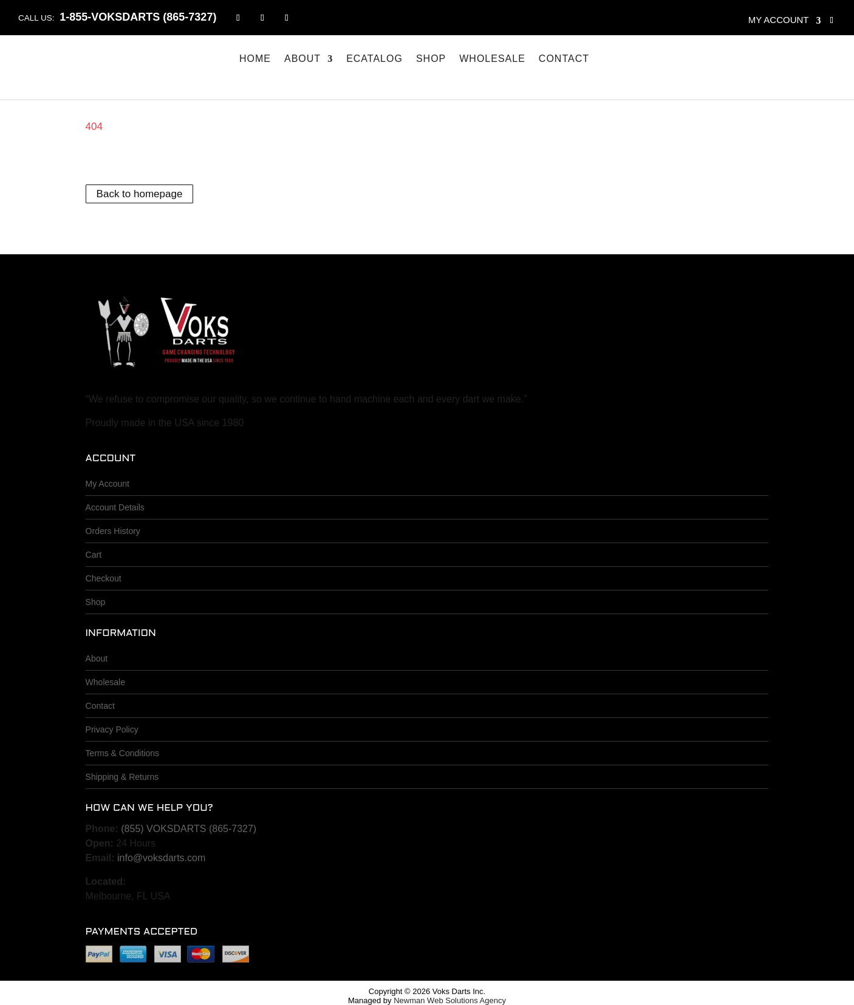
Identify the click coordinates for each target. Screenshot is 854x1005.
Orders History (113, 531)
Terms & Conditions (122, 753)
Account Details (115, 507)
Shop (431, 59)
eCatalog (374, 59)
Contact (564, 59)
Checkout (103, 578)
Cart (93, 555)
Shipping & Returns (122, 777)
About (302, 59)
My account (778, 20)
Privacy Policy (112, 729)
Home (255, 59)
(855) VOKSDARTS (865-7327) (188, 829)
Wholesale (492, 59)
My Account (107, 484)
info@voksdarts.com (161, 858)
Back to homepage (140, 194)
